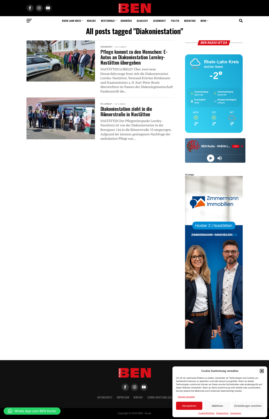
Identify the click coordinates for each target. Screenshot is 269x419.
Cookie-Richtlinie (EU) (159, 397)
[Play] (210, 158)
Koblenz (91, 20)
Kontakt (138, 397)
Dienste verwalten (186, 397)
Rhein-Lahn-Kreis (71, 20)
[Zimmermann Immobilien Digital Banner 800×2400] (214, 348)
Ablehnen (217, 405)
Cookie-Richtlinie (206, 413)
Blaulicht (142, 20)
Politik (175, 20)
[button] (262, 371)
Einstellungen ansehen (248, 405)
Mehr (203, 20)
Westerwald (108, 20)
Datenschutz (222, 413)
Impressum (235, 413)
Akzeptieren (189, 405)
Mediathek (189, 20)
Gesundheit (159, 20)
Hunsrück (126, 20)
